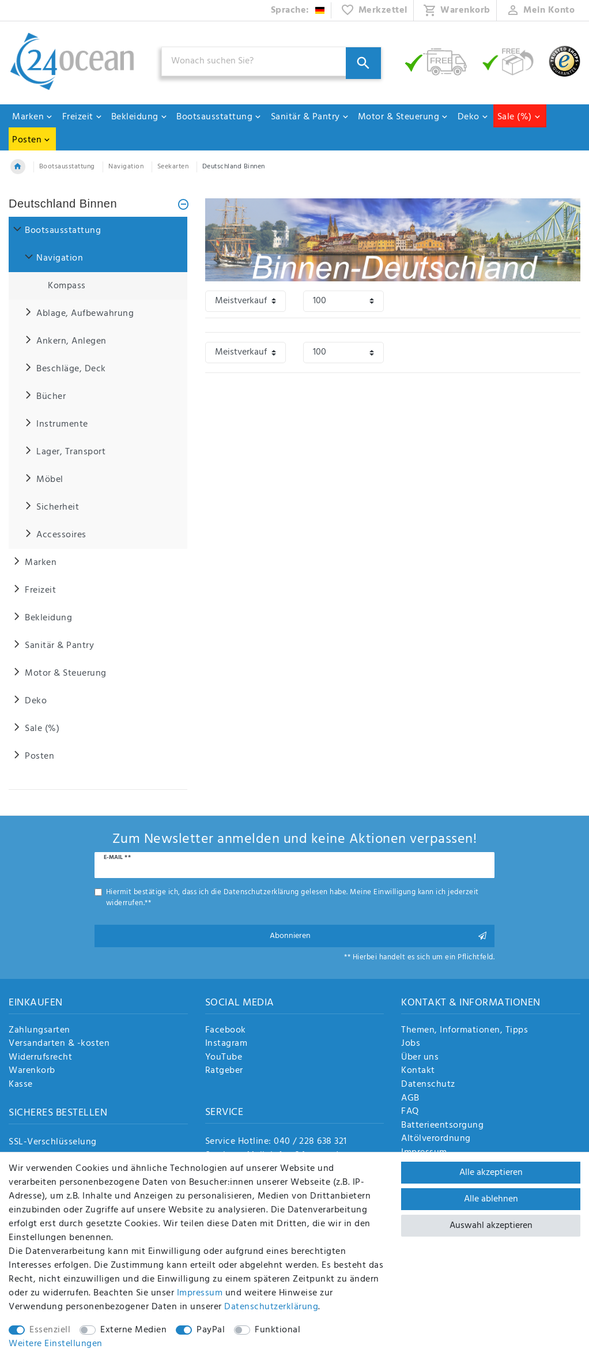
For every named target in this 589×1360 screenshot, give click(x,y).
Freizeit (82, 117)
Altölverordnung (436, 1139)
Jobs (410, 1044)
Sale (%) (519, 117)
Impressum (200, 1293)
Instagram (226, 1044)
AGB (410, 1099)
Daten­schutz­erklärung (271, 1306)
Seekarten (173, 166)
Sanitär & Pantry (310, 117)
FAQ (410, 1112)
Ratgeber (224, 1071)
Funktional (277, 1330)
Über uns (420, 1058)
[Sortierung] (245, 301)
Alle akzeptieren (491, 1172)
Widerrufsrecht (40, 1058)
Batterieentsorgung (442, 1126)
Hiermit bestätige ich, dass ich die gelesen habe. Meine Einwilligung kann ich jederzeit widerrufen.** (292, 898)
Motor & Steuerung (403, 117)
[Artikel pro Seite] (343, 301)
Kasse (21, 1085)
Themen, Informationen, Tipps (464, 1031)
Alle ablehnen (491, 1199)
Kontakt (418, 1071)
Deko (473, 117)
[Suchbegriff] (271, 61)
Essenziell (49, 1330)
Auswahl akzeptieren (491, 1225)
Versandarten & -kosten (59, 1044)
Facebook (225, 1031)
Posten (31, 140)
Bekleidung (139, 117)
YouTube (224, 1058)
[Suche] (363, 63)
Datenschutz (428, 1085)
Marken (32, 117)
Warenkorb (32, 1071)
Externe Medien (133, 1330)
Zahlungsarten (39, 1031)
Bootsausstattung (219, 117)
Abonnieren (378, 936)
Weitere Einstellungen (56, 1344)
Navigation (126, 166)
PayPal (211, 1330)
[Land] (298, 10)
